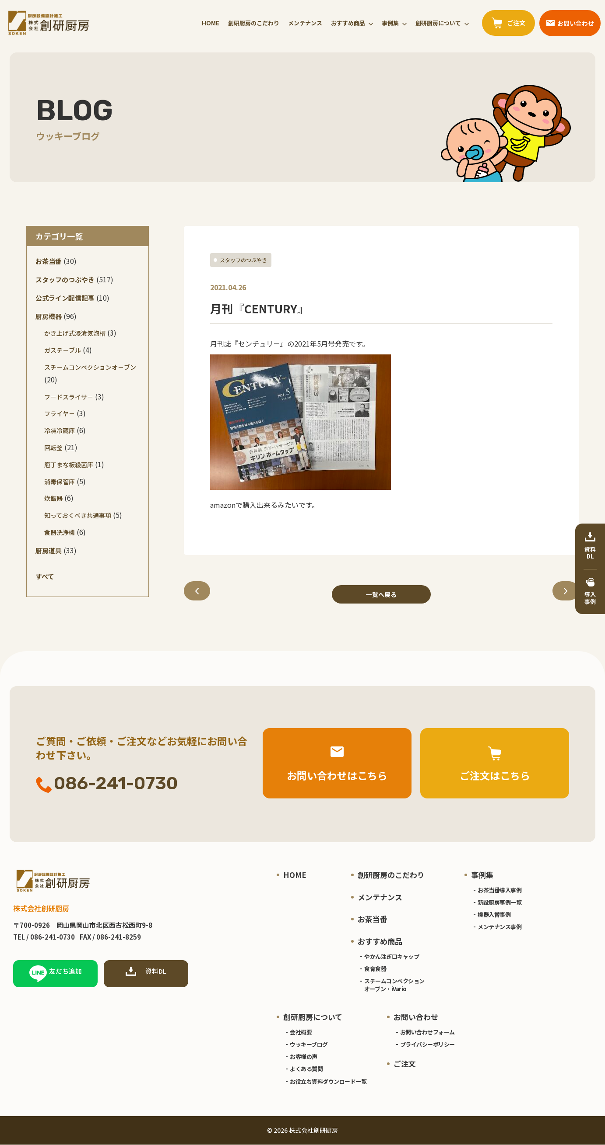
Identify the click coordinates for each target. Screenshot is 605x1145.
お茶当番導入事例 (499, 890)
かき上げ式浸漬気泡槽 (75, 333)
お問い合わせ (416, 1017)
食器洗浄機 (59, 532)
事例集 (390, 23)
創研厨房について (438, 23)
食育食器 (375, 969)
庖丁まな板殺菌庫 (68, 464)
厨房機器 (48, 316)
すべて (44, 576)
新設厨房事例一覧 (499, 903)
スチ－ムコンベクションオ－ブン (90, 367)
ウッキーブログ (309, 1045)
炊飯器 (53, 498)
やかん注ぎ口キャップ (391, 956)
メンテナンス (305, 23)
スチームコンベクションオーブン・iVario (394, 985)
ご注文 (405, 1063)
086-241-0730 (107, 784)
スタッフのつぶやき (243, 260)
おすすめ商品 (348, 23)
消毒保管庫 (59, 481)
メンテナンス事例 (499, 927)
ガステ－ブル (62, 350)
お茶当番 (48, 261)
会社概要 (301, 1032)
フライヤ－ (59, 413)
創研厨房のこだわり (253, 23)
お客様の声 (303, 1057)
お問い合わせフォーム (427, 1032)
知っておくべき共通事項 (77, 515)
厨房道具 (48, 550)
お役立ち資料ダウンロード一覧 (328, 1081)
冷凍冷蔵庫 (59, 430)
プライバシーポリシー (427, 1045)
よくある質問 (306, 1069)
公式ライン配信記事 (65, 297)
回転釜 (53, 447)
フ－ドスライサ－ (68, 396)
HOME (210, 23)
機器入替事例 (494, 915)
